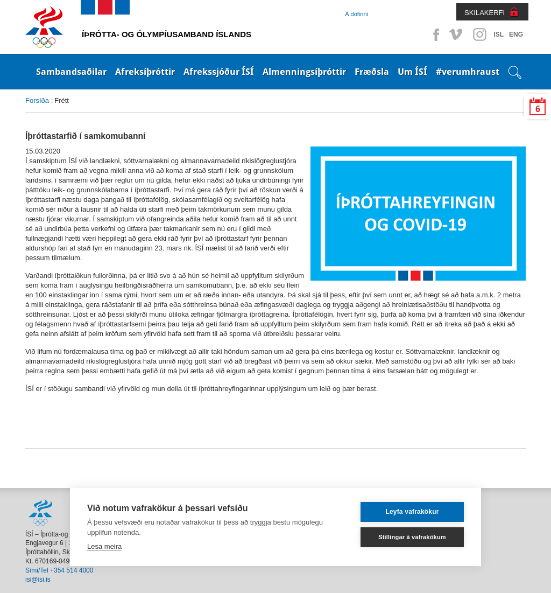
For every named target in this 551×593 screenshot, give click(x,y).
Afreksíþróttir (145, 71)
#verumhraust (467, 71)
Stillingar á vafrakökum (412, 537)
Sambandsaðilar (71, 71)
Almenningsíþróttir (304, 71)
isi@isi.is (38, 579)
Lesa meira (104, 546)
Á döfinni (356, 14)
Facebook (434, 34)
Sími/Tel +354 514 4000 (59, 570)
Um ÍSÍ (412, 71)
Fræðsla (372, 71)
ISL (498, 34)
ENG (516, 34)
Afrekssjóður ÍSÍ (218, 71)
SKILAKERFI (484, 13)
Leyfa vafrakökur (412, 511)
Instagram (479, 34)
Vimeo (456, 34)
